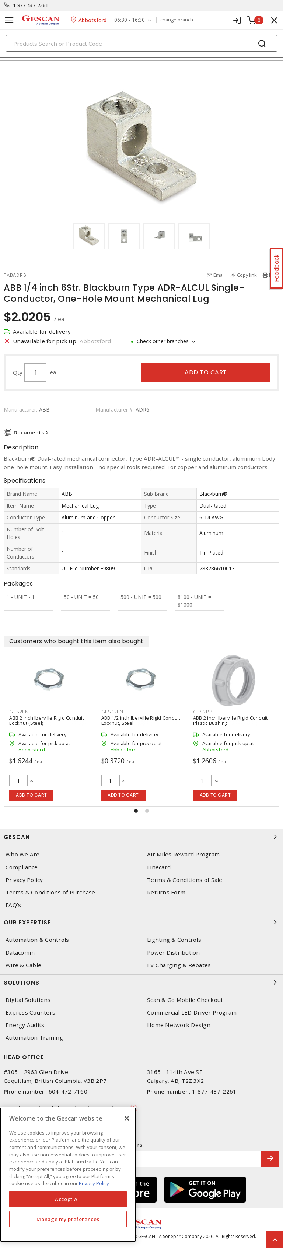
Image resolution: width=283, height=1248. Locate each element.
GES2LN (19, 711)
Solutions (141, 982)
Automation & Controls (37, 939)
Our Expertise (141, 922)
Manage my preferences (67, 1219)
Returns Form (166, 892)
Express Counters (30, 1012)
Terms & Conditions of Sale (185, 879)
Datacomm (20, 952)
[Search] (141, 43)
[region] (68, 1174)
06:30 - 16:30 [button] (129, 20)
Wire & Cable (23, 965)
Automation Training (34, 1037)
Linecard (159, 867)
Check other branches (163, 341)
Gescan (141, 837)
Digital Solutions (28, 999)
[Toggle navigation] (9, 20)
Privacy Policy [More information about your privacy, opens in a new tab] (94, 1183)
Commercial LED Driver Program (192, 1012)
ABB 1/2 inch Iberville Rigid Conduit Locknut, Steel (141, 720)
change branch (176, 20)
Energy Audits (25, 1025)
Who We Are (23, 854)
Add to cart (206, 372)
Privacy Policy (24, 879)
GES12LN (112, 711)
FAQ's (13, 904)
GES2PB (203, 711)
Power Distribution (173, 952)
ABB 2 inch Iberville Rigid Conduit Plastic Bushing (230, 720)
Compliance (22, 867)
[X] (127, 1118)
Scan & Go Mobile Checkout (185, 999)
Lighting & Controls (174, 939)
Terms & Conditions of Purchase (50, 892)
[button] (136, 811)
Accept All (68, 1199)
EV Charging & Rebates (179, 965)
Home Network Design (178, 1025)
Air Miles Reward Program (183, 854)
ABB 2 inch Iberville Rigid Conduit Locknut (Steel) (46, 720)
